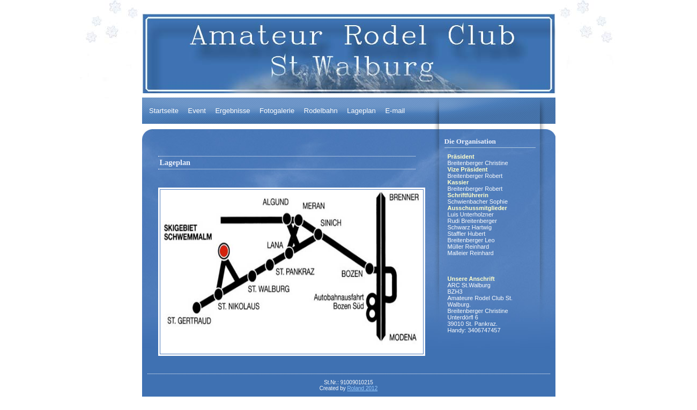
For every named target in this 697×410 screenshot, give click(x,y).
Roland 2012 (362, 388)
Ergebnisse (232, 111)
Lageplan (361, 111)
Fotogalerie (276, 111)
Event (197, 111)
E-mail (395, 111)
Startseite (164, 111)
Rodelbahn (321, 111)
